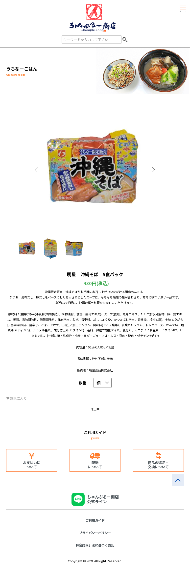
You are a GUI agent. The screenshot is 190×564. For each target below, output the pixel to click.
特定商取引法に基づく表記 (95, 545)
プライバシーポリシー (95, 532)
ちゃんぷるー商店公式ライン (103, 499)
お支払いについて (31, 464)
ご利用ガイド (95, 520)
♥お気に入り (16, 398)
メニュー (182, 11)
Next (153, 169)
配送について (95, 464)
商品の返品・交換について (158, 464)
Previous (37, 169)
